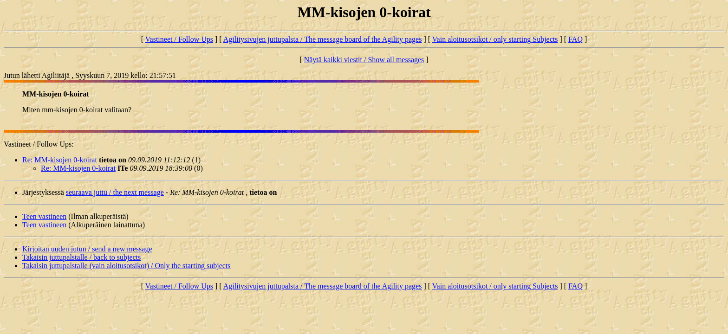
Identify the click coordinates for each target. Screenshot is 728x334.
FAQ (575, 39)
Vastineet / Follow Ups (179, 39)
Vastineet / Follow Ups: (39, 144)
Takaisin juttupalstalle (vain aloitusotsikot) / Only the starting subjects (126, 266)
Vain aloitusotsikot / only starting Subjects (495, 39)
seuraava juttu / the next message (115, 192)
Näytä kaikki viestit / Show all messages (364, 60)
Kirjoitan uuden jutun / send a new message (87, 249)
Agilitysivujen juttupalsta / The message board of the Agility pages (322, 39)
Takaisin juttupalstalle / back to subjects (81, 257)
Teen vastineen (44, 216)
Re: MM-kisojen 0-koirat (59, 160)
